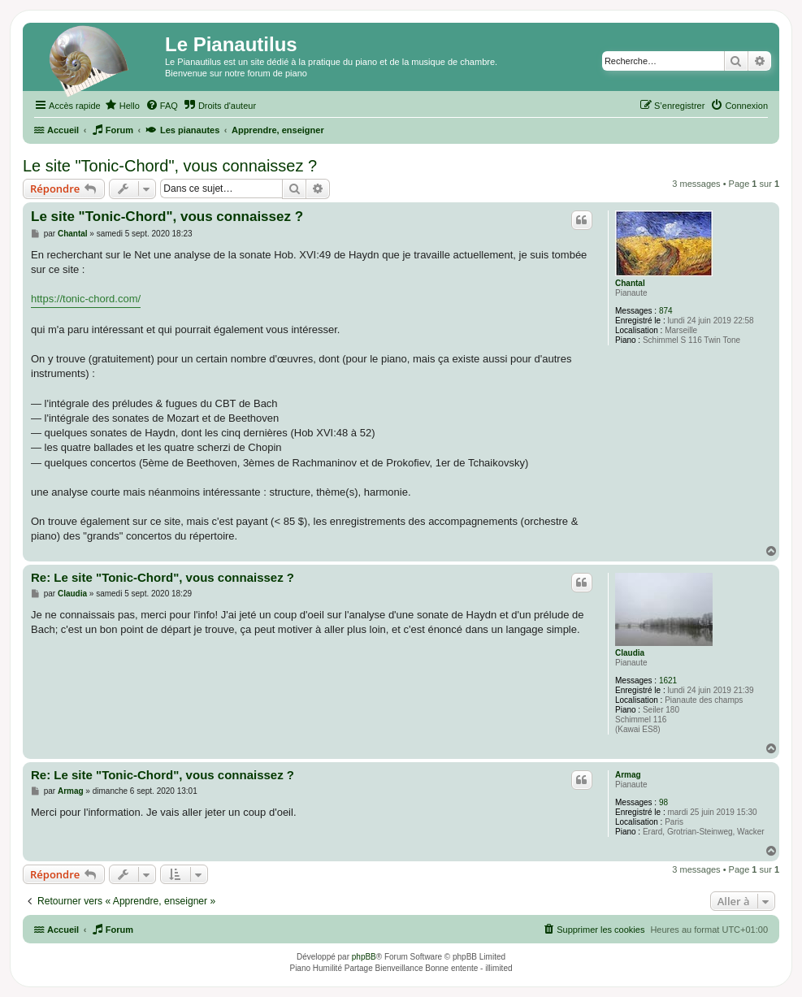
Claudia (629, 652)
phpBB (364, 956)
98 (663, 802)
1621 (668, 680)
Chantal (630, 283)
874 (666, 310)
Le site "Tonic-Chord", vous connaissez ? (170, 166)
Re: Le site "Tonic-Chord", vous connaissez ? (162, 577)
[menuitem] (122, 105)
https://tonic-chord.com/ (86, 299)
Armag (628, 774)
